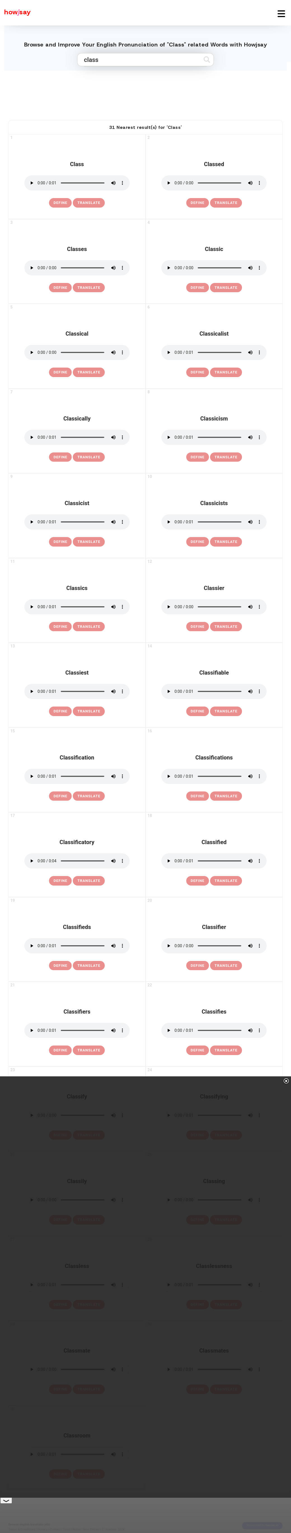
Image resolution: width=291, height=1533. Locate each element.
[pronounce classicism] (214, 437)
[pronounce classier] (214, 606)
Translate (88, 203)
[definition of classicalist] (197, 372)
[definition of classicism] (197, 457)
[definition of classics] (60, 626)
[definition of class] (60, 203)
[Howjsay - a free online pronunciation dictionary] (15, 13)
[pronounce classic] (214, 267)
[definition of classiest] (60, 711)
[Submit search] (207, 59)
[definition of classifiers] (60, 1050)
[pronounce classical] (77, 352)
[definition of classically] (60, 457)
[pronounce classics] (77, 606)
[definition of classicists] (197, 542)
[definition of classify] (60, 1135)
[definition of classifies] (197, 1050)
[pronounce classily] (77, 1199)
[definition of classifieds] (60, 965)
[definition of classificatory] (60, 881)
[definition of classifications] (197, 796)
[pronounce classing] (214, 1199)
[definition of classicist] (60, 542)
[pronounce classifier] (214, 945)
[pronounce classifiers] (77, 1030)
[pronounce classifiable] (214, 691)
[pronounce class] (77, 183)
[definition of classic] (197, 287)
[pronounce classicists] (214, 521)
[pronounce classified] (214, 860)
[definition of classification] (60, 796)
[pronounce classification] (77, 776)
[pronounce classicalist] (214, 352)
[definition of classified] (197, 881)
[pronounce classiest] (77, 691)
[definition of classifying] (197, 1135)
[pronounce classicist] (77, 521)
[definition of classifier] (197, 965)
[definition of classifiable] (197, 711)
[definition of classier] (197, 626)
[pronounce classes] (77, 267)
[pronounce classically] (77, 437)
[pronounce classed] (214, 183)
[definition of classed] (197, 203)
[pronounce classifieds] (77, 945)
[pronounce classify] (77, 1115)
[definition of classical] (60, 372)
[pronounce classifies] (214, 1030)
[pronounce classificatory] (77, 860)
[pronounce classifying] (214, 1115)
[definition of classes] (60, 287)
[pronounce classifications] (214, 776)
